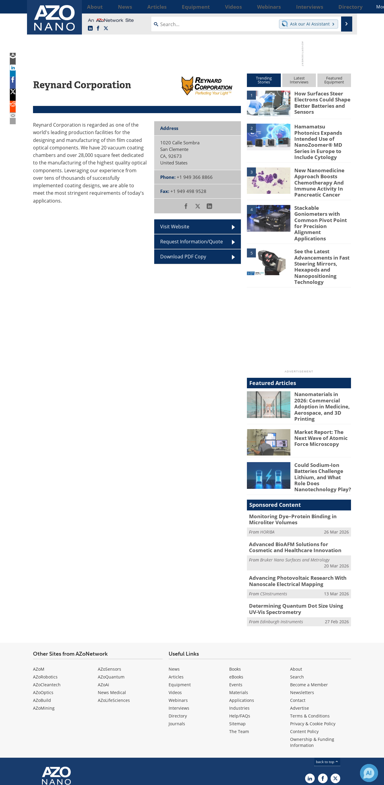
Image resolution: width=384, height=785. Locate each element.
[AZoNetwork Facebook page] (98, 28)
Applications (241, 658)
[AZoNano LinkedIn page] (90, 28)
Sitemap (237, 681)
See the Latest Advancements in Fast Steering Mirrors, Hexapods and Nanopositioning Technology (319, 240)
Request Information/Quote (191, 241)
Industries (239, 666)
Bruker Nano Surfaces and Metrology (294, 521)
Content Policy (304, 689)
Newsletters (302, 650)
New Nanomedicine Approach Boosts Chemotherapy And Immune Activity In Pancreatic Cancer (316, 171)
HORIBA (267, 494)
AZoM (38, 627)
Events (235, 642)
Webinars (178, 658)
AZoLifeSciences (114, 658)
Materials (238, 650)
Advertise (299, 666)
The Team (239, 689)
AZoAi (103, 642)
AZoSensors (109, 627)
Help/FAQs (239, 674)
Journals (177, 681)
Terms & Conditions (310, 674)
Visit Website (174, 226)
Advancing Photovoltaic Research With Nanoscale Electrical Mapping (293, 541)
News (174, 627)
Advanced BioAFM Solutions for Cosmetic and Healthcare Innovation (295, 509)
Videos (175, 650)
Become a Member (309, 642)
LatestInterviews (299, 80)
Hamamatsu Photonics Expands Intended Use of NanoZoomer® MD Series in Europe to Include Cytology (322, 137)
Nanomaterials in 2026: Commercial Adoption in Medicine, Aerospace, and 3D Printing (322, 374)
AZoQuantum (111, 635)
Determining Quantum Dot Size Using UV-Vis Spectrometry (299, 568)
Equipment (180, 642)
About (296, 627)
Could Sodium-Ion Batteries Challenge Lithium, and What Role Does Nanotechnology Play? (321, 443)
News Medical (112, 650)
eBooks (236, 635)
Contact (297, 658)
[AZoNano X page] (106, 28)
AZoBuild (42, 658)
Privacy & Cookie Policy (312, 681)
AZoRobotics (45, 635)
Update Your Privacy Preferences (78, 777)
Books (235, 627)
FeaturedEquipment (334, 80)
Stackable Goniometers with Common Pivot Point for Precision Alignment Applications (321, 202)
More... (343, 7)
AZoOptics (43, 650)
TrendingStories (264, 80)
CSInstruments (273, 553)
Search (297, 635)
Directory (178, 674)
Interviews (179, 666)
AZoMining (44, 666)
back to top (327, 719)
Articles (176, 635)
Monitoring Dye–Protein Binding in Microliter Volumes (288, 482)
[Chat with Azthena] (369, 773)
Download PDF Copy (183, 256)
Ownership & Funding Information (312, 700)
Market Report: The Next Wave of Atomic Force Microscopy (322, 404)
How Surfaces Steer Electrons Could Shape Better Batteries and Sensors (319, 101)
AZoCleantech (47, 642)
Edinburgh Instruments (281, 579)
